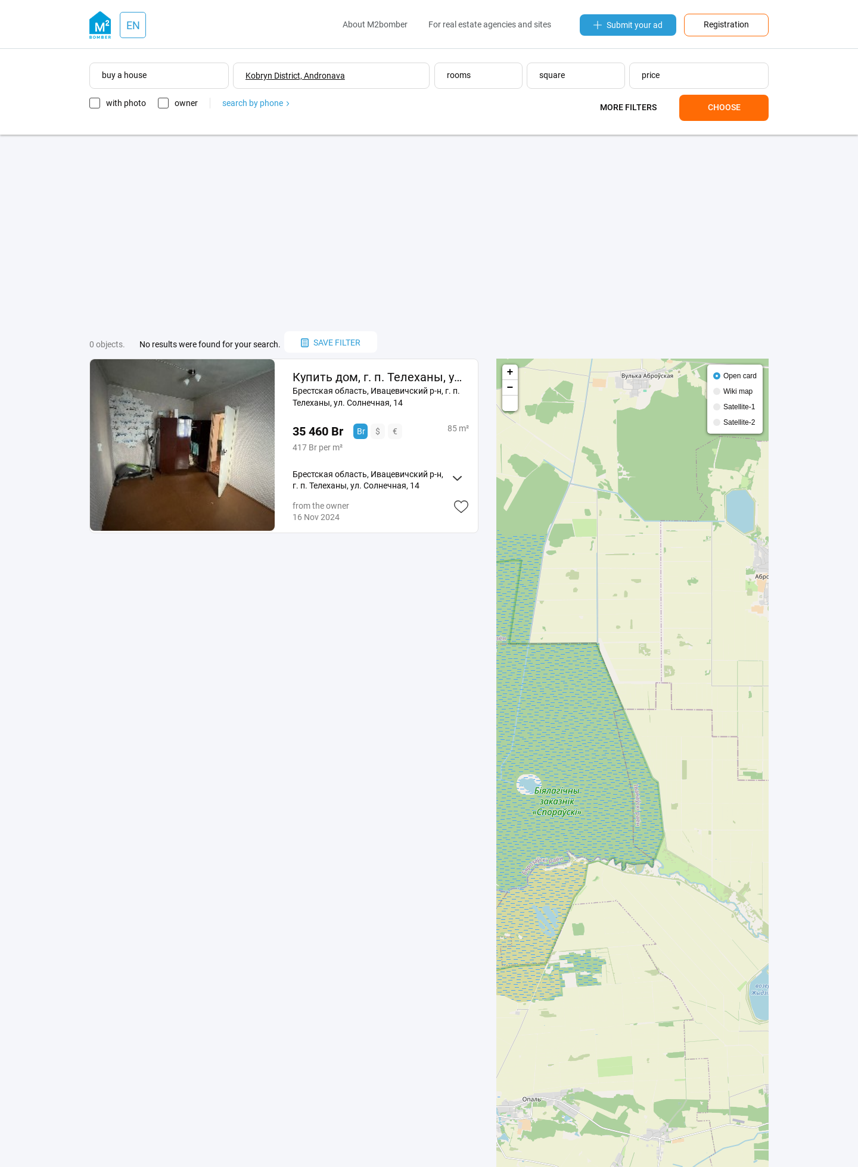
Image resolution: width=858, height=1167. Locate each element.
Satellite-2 (739, 422)
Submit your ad (628, 25)
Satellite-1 (739, 407)
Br (361, 431)
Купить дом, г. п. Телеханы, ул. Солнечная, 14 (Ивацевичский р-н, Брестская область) (380, 377)
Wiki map (738, 391)
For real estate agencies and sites (489, 24)
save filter (330, 342)
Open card (740, 376)
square (552, 75)
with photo (126, 103)
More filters (628, 107)
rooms (459, 75)
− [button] (510, 388)
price (651, 75)
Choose (724, 107)
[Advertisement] (429, 233)
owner (186, 103)
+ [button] (510, 372)
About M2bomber (375, 24)
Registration (726, 24)
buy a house (124, 75)
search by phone (255, 103)
